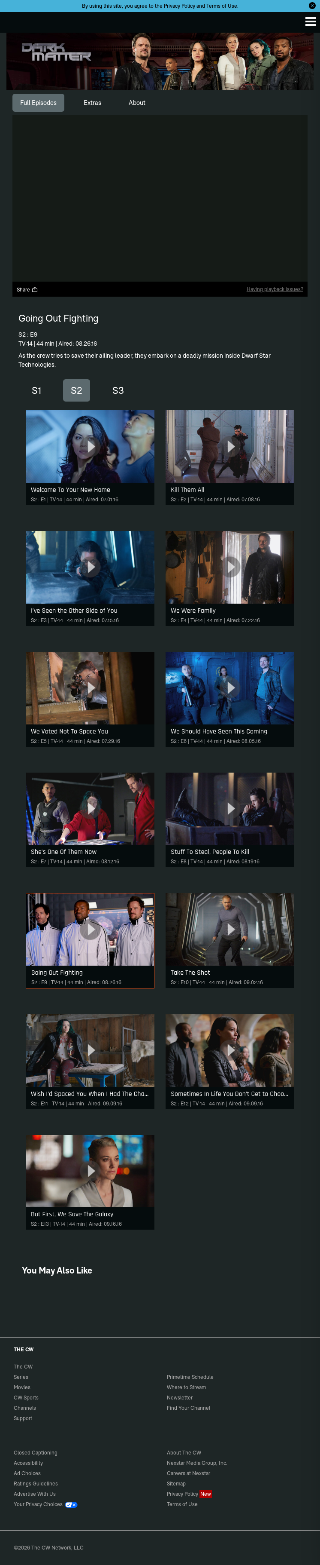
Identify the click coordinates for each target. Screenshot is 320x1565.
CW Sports (26, 1397)
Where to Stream (186, 1387)
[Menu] (310, 21)
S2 (76, 390)
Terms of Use (221, 6)
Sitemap (176, 1483)
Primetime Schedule (190, 1377)
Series (21, 1377)
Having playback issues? (275, 289)
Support (23, 1418)
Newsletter (180, 1397)
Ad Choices (27, 1473)
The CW (15, 20)
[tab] (38, 103)
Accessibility (28, 1463)
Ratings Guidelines (36, 1483)
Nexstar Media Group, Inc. (197, 1463)
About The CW (184, 1452)
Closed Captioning (35, 1452)
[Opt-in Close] (312, 5)
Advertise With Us (35, 1494)
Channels (25, 1408)
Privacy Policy (179, 6)
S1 (36, 390)
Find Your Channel (188, 1408)
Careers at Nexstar (188, 1473)
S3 (118, 390)
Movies (22, 1387)
